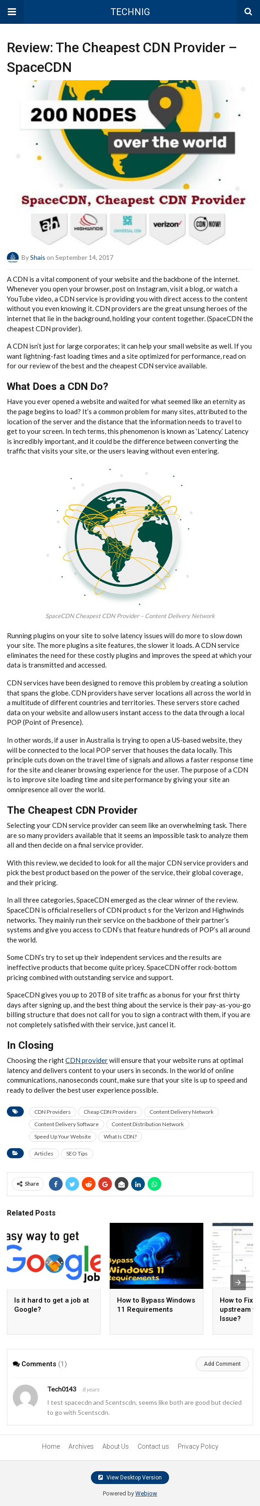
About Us (115, 1446)
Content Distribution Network (147, 1124)
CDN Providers (52, 1111)
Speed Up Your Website (62, 1136)
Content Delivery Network (181, 1111)
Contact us (153, 1446)
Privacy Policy (198, 1446)
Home (51, 1446)
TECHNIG (130, 11)
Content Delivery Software (66, 1124)
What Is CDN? (120, 1136)
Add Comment (222, 1364)
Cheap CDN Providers (110, 1111)
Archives (81, 1446)
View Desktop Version (130, 1477)
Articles (43, 1153)
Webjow (146, 1493)
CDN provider (86, 1060)
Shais (37, 257)
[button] (12, 12)
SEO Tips (77, 1153)
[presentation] (238, 1282)
